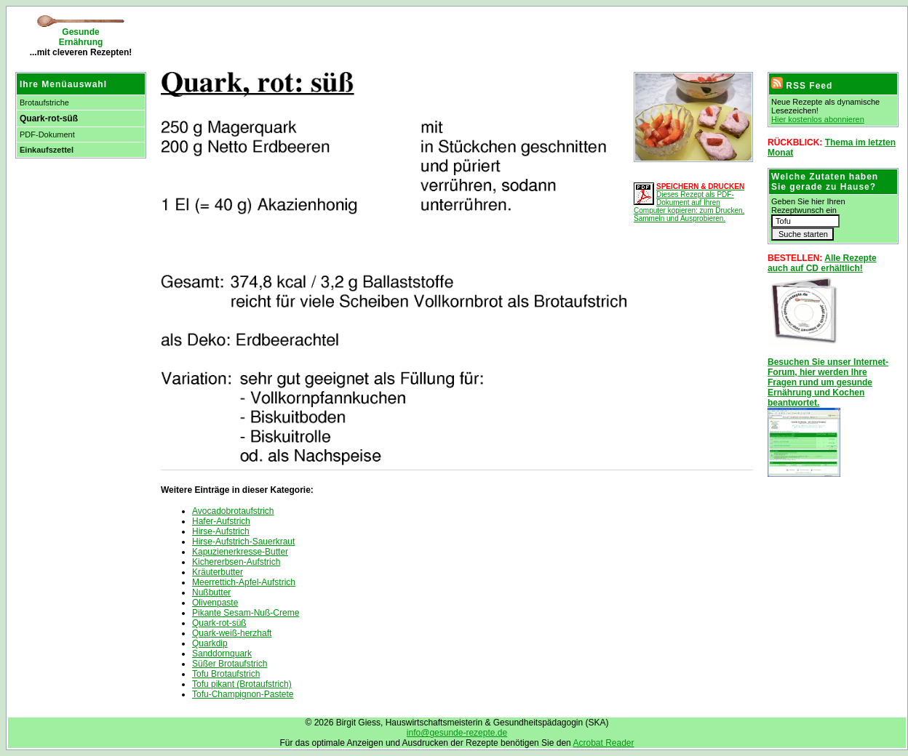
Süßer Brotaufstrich (229, 664)
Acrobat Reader (603, 743)
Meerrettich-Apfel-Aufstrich (243, 582)
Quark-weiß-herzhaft (231, 633)
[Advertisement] (324, 36)
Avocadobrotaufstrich (233, 511)
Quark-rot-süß (219, 623)
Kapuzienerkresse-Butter (240, 552)
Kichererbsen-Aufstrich (236, 562)
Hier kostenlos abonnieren (817, 119)
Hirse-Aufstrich (221, 531)
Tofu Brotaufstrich (226, 674)
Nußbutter (211, 592)
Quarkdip (210, 643)
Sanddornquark (222, 653)
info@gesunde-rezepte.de (457, 733)
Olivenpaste (215, 603)
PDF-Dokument (47, 134)
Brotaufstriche (44, 102)
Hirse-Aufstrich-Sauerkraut (243, 541)
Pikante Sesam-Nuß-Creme (245, 613)
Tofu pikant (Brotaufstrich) (242, 684)
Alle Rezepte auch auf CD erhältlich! (822, 263)
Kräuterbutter (217, 572)
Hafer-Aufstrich (221, 521)
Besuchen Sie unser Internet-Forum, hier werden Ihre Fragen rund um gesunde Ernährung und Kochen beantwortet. (828, 382)
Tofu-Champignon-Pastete (242, 694)
